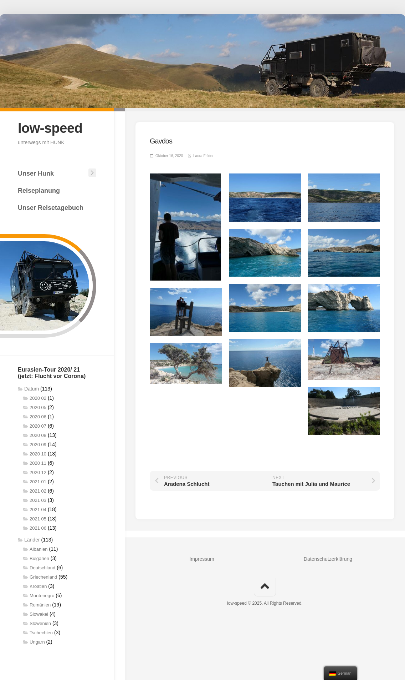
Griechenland (43, 577)
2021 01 (38, 481)
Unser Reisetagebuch (50, 207)
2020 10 (38, 454)
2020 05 (38, 407)
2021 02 (38, 491)
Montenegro (42, 595)
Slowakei (39, 614)
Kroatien (38, 586)
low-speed (50, 128)
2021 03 (38, 500)
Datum (31, 389)
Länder (32, 540)
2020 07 (38, 426)
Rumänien (40, 605)
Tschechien (41, 632)
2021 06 (38, 528)
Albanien (39, 549)
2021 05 (38, 519)
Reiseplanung (39, 190)
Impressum (201, 559)
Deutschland (42, 567)
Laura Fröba (202, 156)
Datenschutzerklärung (328, 559)
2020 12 (38, 472)
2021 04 (38, 509)
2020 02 (38, 398)
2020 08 (38, 435)
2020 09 (38, 444)
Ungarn (37, 642)
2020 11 (38, 463)
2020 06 (38, 416)
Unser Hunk (36, 173)
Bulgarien (39, 558)
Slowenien (40, 623)
